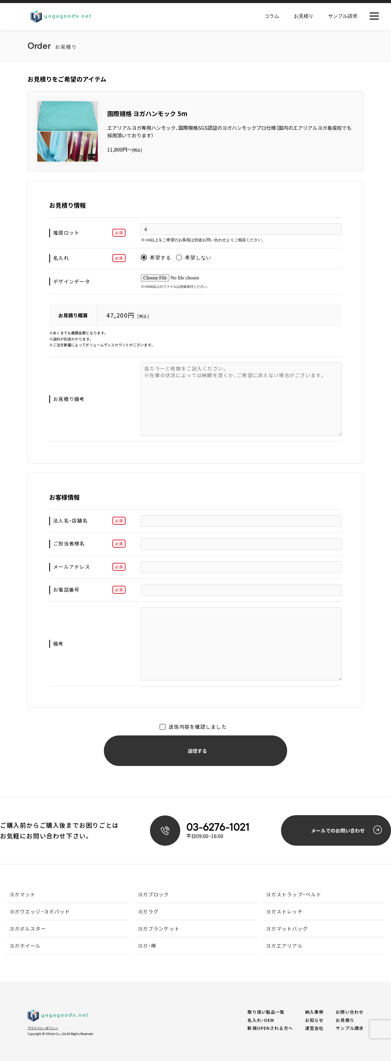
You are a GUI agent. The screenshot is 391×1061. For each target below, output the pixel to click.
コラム (272, 16)
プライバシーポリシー (42, 1028)
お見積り (303, 16)
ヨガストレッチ (284, 912)
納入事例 (314, 1012)
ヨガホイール (25, 946)
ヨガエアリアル (284, 946)
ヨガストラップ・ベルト (293, 895)
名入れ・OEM (260, 1020)
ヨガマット (22, 895)
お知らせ (314, 1020)
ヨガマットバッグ (287, 929)
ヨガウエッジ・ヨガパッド (39, 912)
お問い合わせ (350, 1012)
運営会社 (314, 1028)
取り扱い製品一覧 (265, 1012)
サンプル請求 (342, 16)
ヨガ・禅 (146, 946)
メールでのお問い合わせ (346, 830)
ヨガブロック (153, 895)
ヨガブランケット (158, 929)
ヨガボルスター (27, 929)
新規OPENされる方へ (270, 1028)
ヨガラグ (148, 912)
